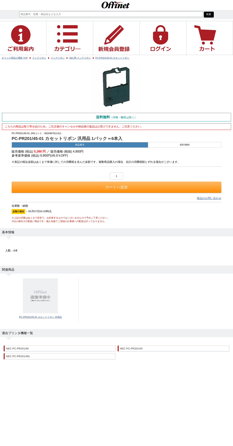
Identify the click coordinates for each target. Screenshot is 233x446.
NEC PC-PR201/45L (18, 356)
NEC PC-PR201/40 (17, 348)
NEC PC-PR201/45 (131, 348)
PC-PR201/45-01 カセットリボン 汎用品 (40, 317)
